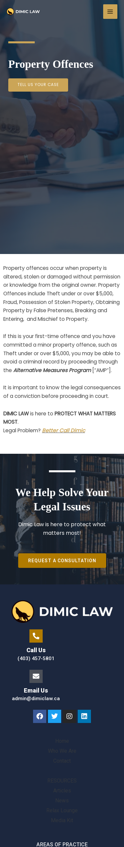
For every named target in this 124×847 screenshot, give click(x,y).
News (62, 800)
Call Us (36, 650)
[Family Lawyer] (23, 11)
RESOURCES (62, 781)
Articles (62, 790)
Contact (62, 761)
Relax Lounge (62, 810)
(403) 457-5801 (36, 658)
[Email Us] (36, 676)
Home (62, 741)
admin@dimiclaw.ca (36, 698)
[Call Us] (36, 636)
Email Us (36, 690)
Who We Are (62, 751)
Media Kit (62, 820)
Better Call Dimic (63, 430)
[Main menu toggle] (110, 11)
